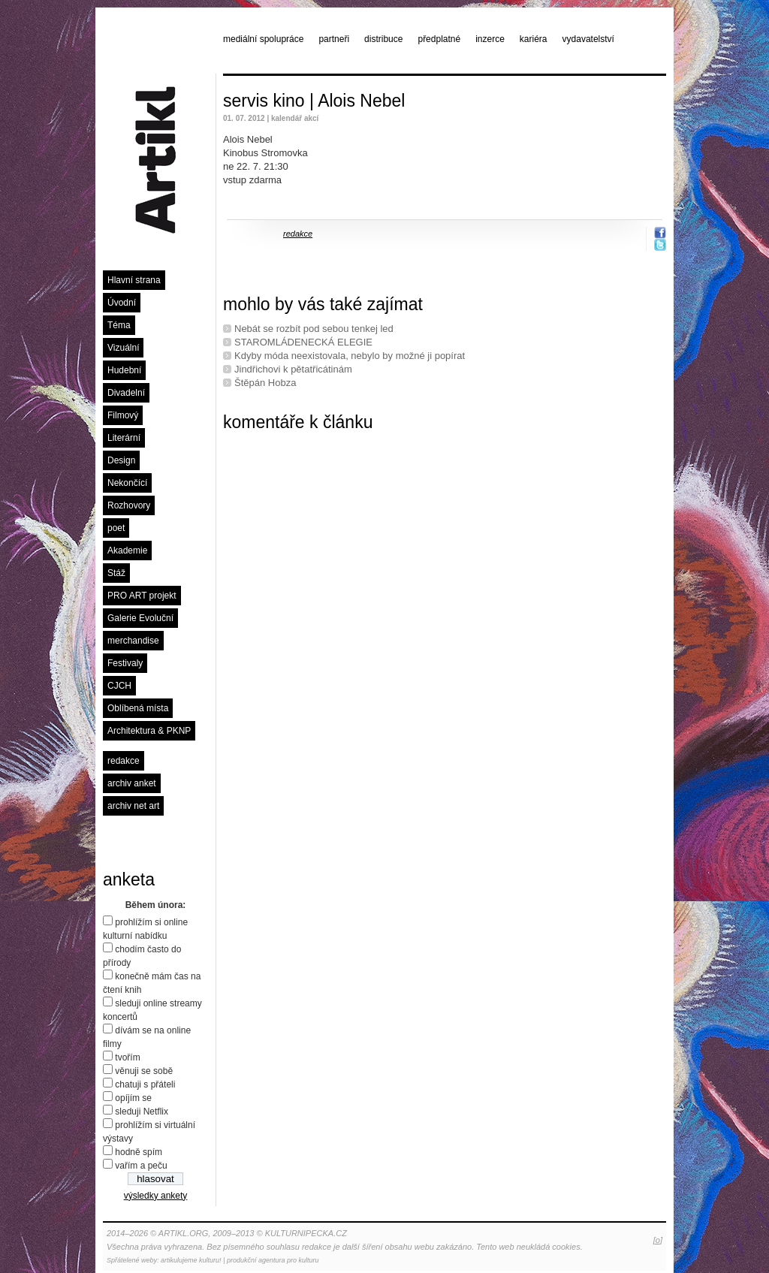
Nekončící (127, 483)
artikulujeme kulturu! (191, 1260)
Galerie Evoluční (140, 618)
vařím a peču (141, 1165)
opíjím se (133, 1098)
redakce (123, 761)
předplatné (439, 39)
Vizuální (123, 347)
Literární (123, 438)
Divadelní (126, 393)
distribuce (383, 39)
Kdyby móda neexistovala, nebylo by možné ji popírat (349, 355)
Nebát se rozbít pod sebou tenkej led (314, 328)
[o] (657, 1239)
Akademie (127, 550)
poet (116, 528)
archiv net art (133, 806)
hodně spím (138, 1152)
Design (121, 460)
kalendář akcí (294, 118)
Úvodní (121, 302)
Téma (119, 325)
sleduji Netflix (141, 1111)
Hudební (124, 370)
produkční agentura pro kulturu (273, 1260)
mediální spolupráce (263, 39)
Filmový (122, 415)
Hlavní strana (134, 280)
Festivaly (125, 663)
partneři (333, 39)
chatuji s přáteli (145, 1084)
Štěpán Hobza (265, 382)
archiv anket (131, 783)
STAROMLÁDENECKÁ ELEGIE (303, 342)
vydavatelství (588, 39)
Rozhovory (128, 505)
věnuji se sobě (144, 1071)
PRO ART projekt (141, 595)
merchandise (133, 640)
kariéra (533, 39)
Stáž (116, 573)
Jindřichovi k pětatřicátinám (293, 369)
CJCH (119, 685)
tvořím (127, 1057)
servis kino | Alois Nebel (314, 100)
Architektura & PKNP (149, 730)
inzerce (490, 39)
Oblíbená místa (137, 708)
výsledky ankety (156, 1195)
